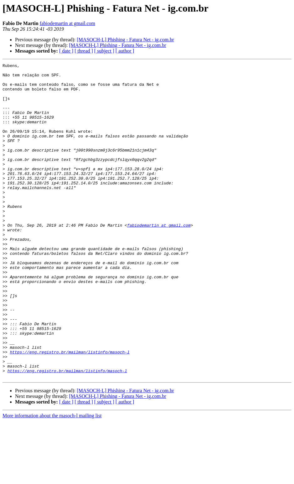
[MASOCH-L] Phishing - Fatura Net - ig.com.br (125, 39)
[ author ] (125, 51)
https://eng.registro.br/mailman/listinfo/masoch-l (69, 410)
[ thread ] (84, 51)
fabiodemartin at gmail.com (67, 23)
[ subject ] (104, 51)
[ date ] (66, 51)
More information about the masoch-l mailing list (52, 478)
